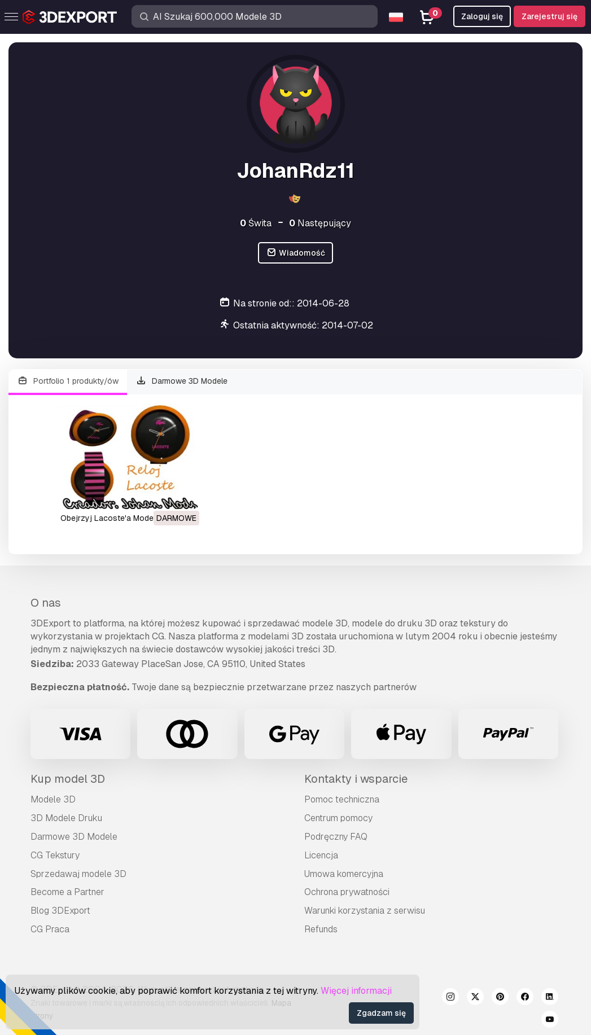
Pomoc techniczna (341, 799)
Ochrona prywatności (346, 892)
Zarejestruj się (549, 16)
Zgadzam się (381, 1013)
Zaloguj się (482, 16)
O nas (45, 602)
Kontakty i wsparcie (356, 778)
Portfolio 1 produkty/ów (68, 381)
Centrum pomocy (338, 818)
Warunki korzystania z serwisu (364, 910)
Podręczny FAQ (335, 837)
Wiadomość (295, 253)
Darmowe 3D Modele (182, 381)
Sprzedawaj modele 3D (78, 874)
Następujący (320, 223)
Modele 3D (53, 799)
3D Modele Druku (66, 818)
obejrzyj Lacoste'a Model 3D (114, 518)
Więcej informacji (356, 991)
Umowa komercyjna (343, 874)
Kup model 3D (67, 778)
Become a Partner (67, 892)
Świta (256, 223)
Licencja (321, 855)
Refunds (321, 929)
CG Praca (49, 929)
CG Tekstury (55, 855)
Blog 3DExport (60, 910)
